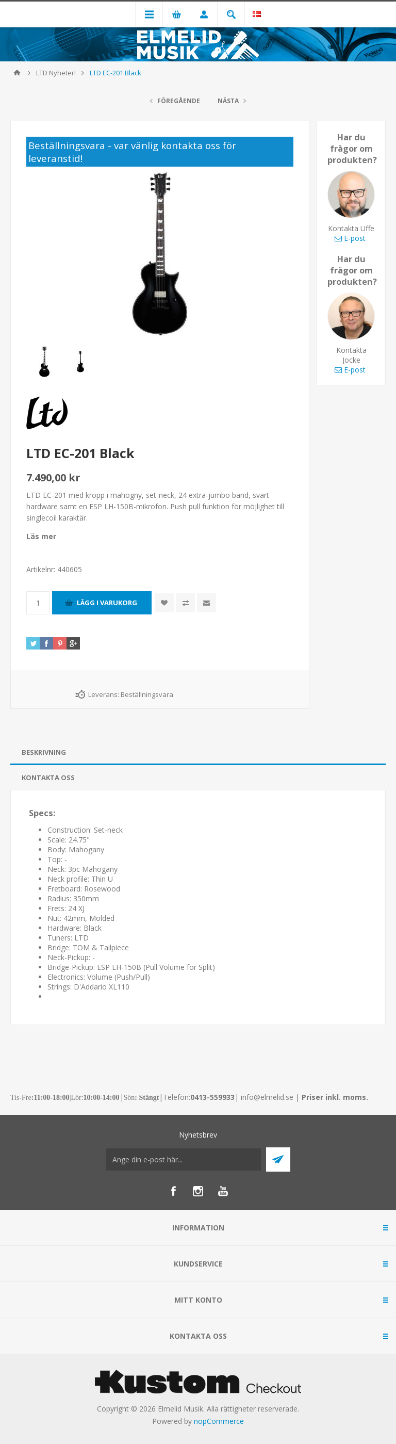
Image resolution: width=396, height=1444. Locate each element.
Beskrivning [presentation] (44, 752)
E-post (350, 238)
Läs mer (41, 536)
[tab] (198, 752)
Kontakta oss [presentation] (48, 777)
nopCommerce (219, 1421)
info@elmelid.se (267, 1097)
